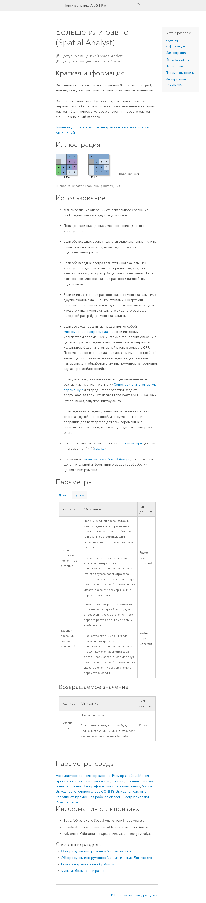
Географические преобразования (112, 786)
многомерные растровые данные (89, 332)
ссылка (99, 449)
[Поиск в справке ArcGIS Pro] (99, 5)
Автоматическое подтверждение (83, 776)
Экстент (76, 786)
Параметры (174, 66)
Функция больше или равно (82, 871)
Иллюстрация (176, 53)
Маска (147, 786)
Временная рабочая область (98, 797)
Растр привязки (136, 797)
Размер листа (67, 802)
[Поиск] (139, 5)
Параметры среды (180, 73)
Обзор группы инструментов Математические (97, 851)
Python (79, 495)
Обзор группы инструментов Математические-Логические (106, 858)
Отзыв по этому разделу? (137, 895)
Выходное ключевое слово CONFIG (85, 791)
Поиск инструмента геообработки (87, 864)
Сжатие (118, 781)
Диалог (64, 495)
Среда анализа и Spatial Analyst (106, 459)
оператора (133, 443)
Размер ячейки (124, 776)
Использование (178, 59)
